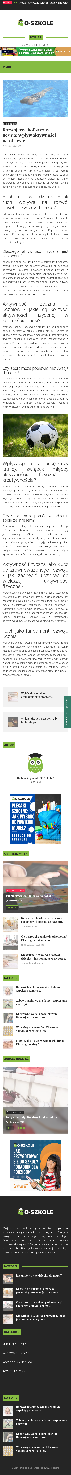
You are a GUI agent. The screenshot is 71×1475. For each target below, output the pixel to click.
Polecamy (7, 2)
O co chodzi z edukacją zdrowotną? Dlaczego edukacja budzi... (44, 938)
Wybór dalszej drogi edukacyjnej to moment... (37, 695)
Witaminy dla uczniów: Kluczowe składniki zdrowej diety (37, 1029)
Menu (7, 66)
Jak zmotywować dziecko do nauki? (29, 896)
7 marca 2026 (30, 926)
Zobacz (12, 907)
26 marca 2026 (15, 901)
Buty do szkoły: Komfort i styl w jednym (32, 1117)
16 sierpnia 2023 (16, 1122)
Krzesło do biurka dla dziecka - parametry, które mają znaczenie (42, 919)
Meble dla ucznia (14, 1344)
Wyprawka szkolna (15, 1112)
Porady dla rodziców (15, 890)
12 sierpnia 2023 (13, 146)
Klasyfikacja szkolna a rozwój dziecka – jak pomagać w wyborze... (44, 956)
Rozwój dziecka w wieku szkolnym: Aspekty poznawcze (38, 988)
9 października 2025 (33, 963)
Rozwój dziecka (10, 124)
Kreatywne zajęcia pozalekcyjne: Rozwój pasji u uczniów (37, 1015)
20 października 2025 (34, 945)
